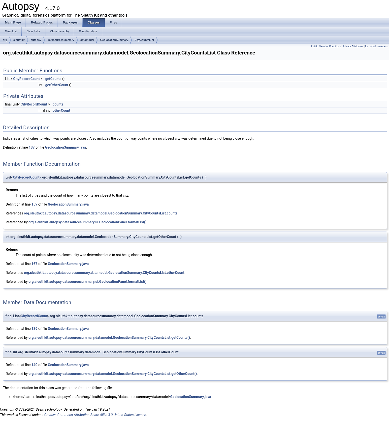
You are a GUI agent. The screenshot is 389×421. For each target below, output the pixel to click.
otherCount (61, 110)
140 (34, 365)
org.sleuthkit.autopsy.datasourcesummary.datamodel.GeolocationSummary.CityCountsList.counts (100, 213)
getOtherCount (56, 85)
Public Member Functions (326, 46)
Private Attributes (353, 46)
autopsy (36, 39)
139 (34, 329)
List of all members (376, 46)
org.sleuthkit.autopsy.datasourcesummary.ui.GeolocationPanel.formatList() (88, 222)
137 (32, 147)
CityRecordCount (26, 79)
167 (34, 264)
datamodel (87, 39)
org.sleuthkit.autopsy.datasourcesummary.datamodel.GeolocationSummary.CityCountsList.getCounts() (109, 338)
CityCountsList (144, 39)
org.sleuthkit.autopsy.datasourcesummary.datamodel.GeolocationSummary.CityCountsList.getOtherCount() (113, 374)
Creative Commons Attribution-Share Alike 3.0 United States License (95, 415)
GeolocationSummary (114, 39)
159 (34, 204)
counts (58, 104)
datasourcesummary (60, 39)
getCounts (53, 79)
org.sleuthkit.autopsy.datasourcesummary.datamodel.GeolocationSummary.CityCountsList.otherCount (104, 273)
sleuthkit (19, 39)
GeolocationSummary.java (65, 147)
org (5, 39)
